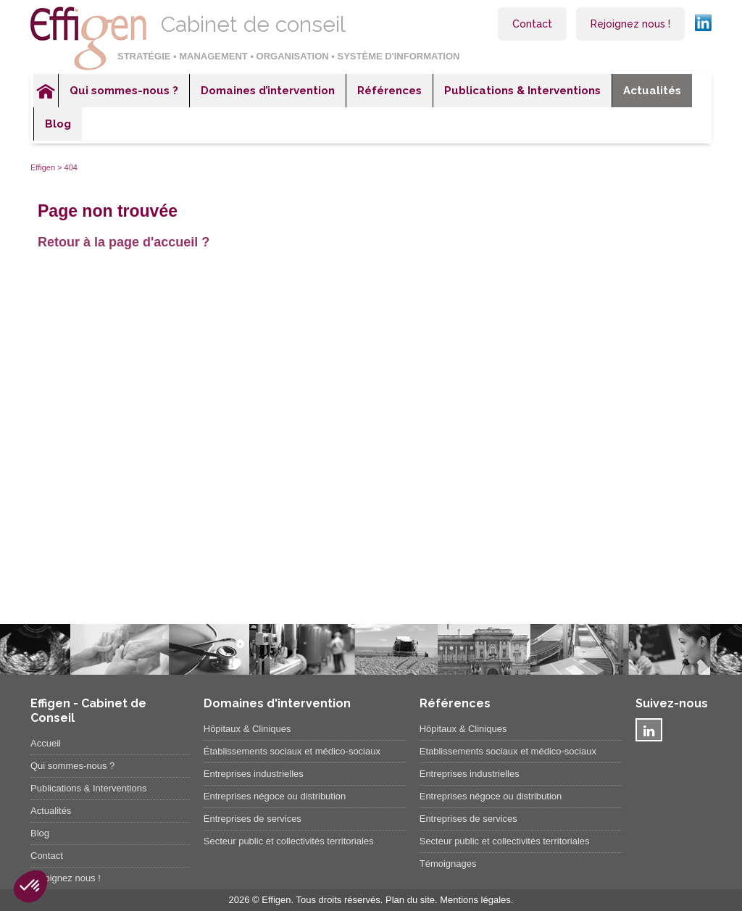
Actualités (652, 90)
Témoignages (448, 863)
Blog (58, 123)
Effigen (42, 167)
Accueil (45, 90)
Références (389, 90)
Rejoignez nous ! (630, 24)
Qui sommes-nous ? (124, 90)
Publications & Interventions (522, 90)
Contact (532, 24)
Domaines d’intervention (268, 90)
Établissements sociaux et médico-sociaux (292, 751)
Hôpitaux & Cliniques (247, 728)
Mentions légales (475, 899)
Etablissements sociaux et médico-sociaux (508, 751)
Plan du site (410, 899)
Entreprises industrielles (254, 773)
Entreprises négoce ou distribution (275, 796)
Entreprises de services (252, 818)
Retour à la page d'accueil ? (123, 242)
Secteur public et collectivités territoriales (289, 841)
